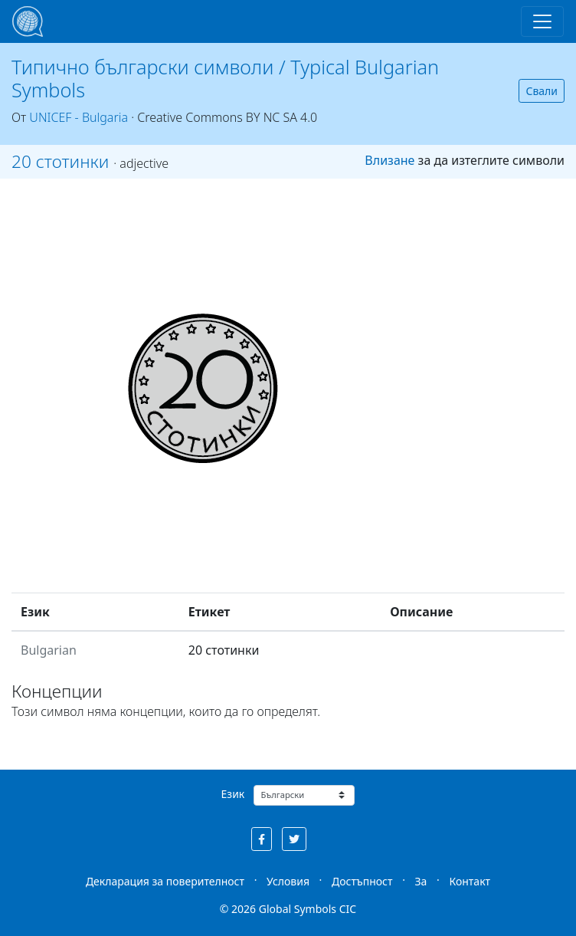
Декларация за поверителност (165, 881)
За (421, 881)
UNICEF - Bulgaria (78, 117)
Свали (541, 91)
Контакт (469, 881)
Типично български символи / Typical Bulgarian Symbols (225, 78)
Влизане (389, 160)
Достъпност (362, 881)
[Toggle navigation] (542, 21)
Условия (288, 881)
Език (233, 794)
